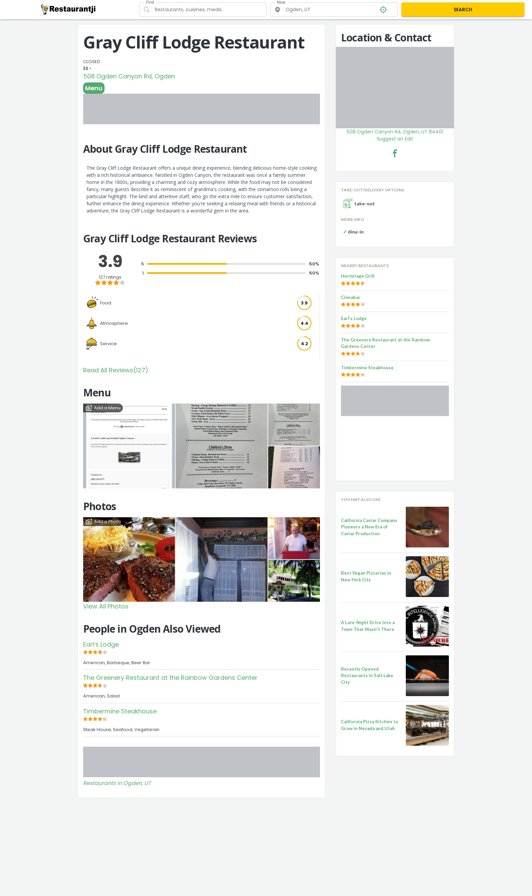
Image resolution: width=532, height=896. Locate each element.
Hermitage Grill (358, 276)
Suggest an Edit (395, 138)
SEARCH (463, 9)
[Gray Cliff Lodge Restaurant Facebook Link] (395, 153)
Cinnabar (350, 297)
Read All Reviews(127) (115, 370)
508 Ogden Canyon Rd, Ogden (129, 76)
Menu (93, 88)
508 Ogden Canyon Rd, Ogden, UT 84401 (395, 131)
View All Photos (106, 606)
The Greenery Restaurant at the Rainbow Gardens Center (170, 677)
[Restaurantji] (68, 9)
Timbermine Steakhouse (120, 711)
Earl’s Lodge (101, 644)
